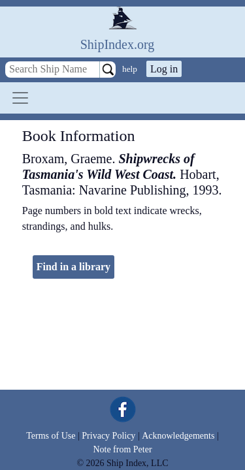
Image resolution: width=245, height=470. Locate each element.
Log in (164, 68)
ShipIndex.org (117, 44)
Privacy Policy (108, 436)
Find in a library (73, 266)
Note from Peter (122, 449)
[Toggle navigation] (20, 98)
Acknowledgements (178, 436)
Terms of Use (50, 436)
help (129, 69)
